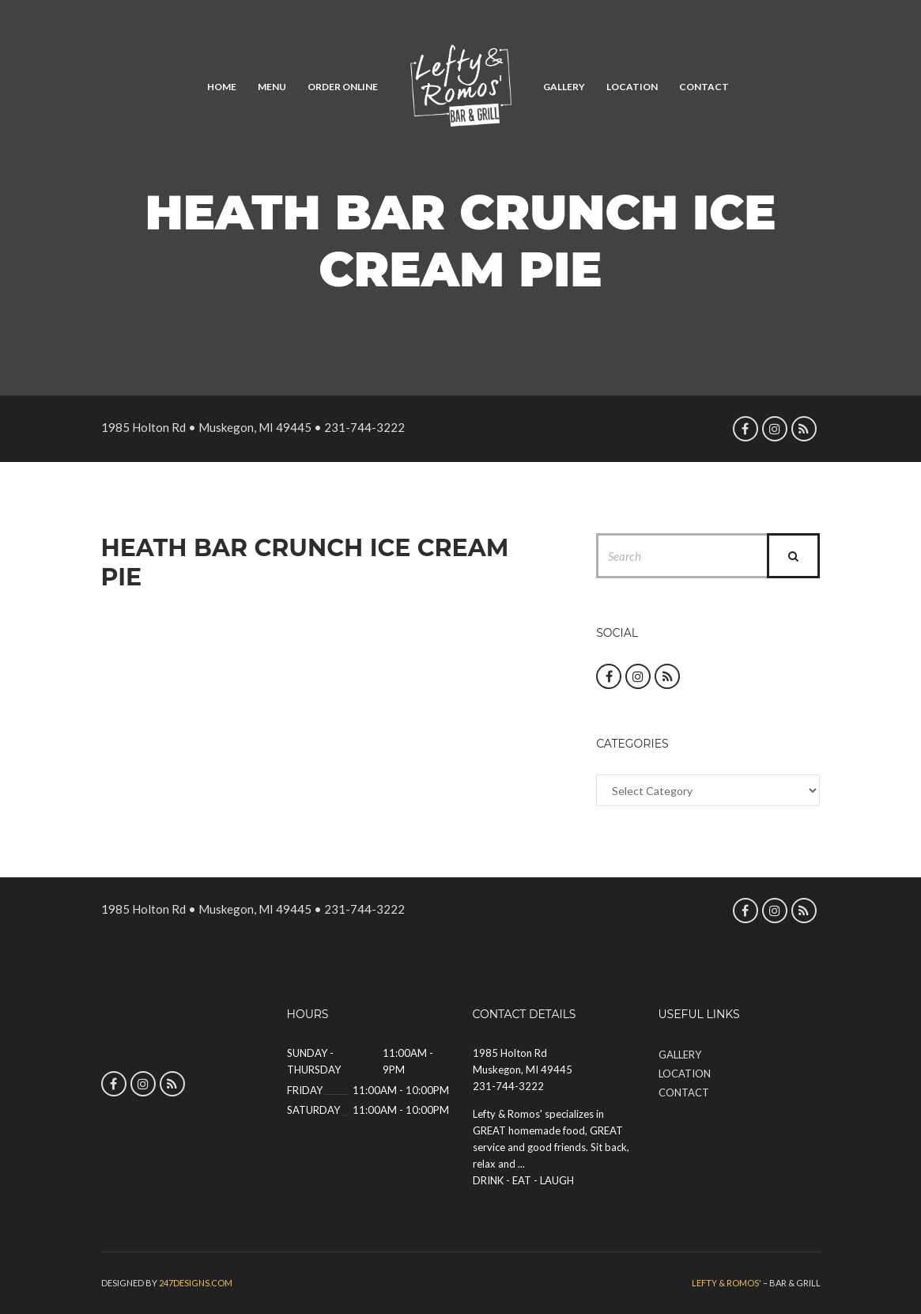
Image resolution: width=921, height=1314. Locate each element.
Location (632, 87)
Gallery (564, 87)
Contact (704, 87)
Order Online (343, 87)
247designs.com (195, 1283)
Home (221, 87)
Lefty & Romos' (726, 1283)
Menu (272, 87)
